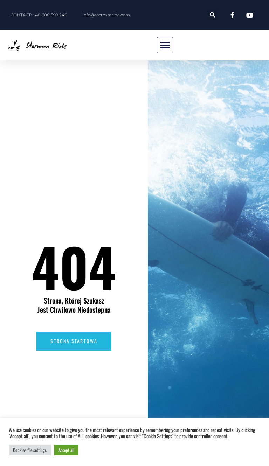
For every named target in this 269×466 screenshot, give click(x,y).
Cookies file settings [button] (30, 449)
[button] (212, 14)
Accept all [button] (66, 449)
